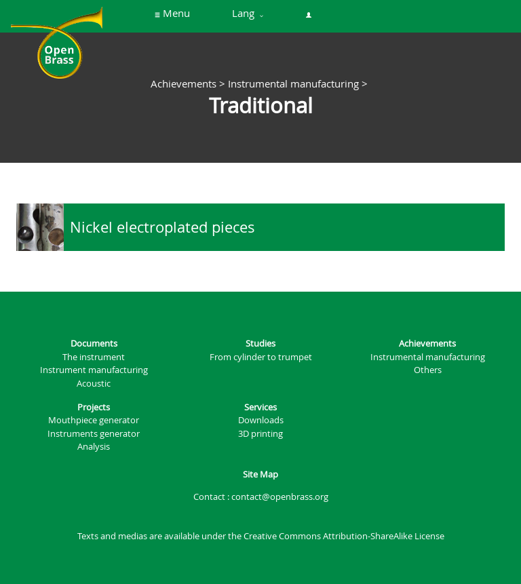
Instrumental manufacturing (293, 83)
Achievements (183, 83)
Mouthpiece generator (93, 420)
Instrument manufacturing (94, 370)
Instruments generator (93, 434)
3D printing (260, 434)
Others (428, 370)
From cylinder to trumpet (261, 357)
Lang (247, 14)
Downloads (261, 420)
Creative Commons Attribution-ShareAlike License (344, 536)
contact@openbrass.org (279, 497)
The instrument (93, 357)
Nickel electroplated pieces (162, 227)
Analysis (93, 446)
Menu (172, 13)
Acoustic (94, 383)
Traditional (261, 105)
